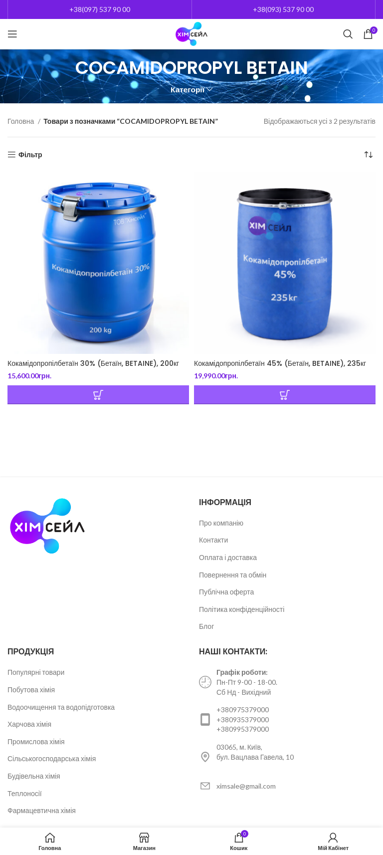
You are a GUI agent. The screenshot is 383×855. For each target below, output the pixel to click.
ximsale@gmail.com (246, 786)
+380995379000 (242, 729)
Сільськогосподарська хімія (51, 758)
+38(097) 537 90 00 (99, 9)
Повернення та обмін (232, 574)
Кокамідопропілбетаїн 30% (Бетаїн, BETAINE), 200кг (93, 363)
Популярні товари (35, 672)
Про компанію (221, 523)
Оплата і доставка (228, 557)
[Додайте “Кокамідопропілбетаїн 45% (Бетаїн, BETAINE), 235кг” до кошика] (285, 394)
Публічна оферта (226, 591)
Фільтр (30, 155)
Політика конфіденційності (241, 609)
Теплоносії (24, 793)
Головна (21, 121)
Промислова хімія (36, 741)
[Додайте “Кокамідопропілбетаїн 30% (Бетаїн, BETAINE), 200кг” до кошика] (98, 394)
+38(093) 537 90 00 (283, 9)
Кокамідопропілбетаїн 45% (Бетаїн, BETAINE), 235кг (280, 363)
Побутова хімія (31, 689)
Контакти (213, 540)
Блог (206, 626)
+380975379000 (242, 709)
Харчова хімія (29, 724)
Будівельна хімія (33, 776)
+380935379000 (242, 719)
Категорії (187, 89)
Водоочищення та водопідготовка (61, 707)
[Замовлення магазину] (368, 154)
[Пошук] (348, 34)
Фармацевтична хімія (41, 810)
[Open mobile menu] (12, 34)
